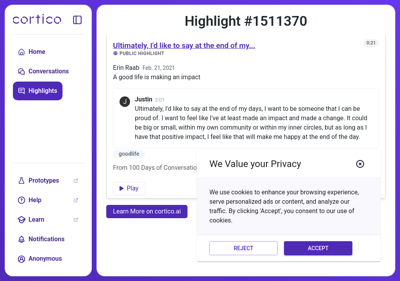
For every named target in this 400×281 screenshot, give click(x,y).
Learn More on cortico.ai (147, 211)
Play (129, 188)
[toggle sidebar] (77, 20)
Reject (243, 248)
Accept (318, 248)
